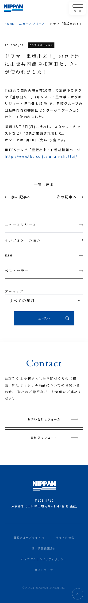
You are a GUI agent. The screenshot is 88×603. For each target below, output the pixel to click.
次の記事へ (67, 196)
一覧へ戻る (44, 184)
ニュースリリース (32, 23)
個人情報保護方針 (44, 548)
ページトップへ (77, 593)
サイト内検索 (65, 537)
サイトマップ (44, 570)
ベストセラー (44, 270)
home (9, 23)
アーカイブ (14, 291)
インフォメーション (44, 239)
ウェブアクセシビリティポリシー (44, 559)
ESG (44, 255)
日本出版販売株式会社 (13, 8)
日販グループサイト (27, 537)
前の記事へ (21, 196)
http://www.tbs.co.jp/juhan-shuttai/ (41, 156)
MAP (73, 506)
